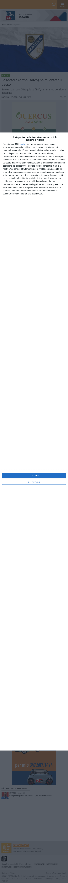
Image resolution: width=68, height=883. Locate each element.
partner (23, 144)
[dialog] (34, 441)
